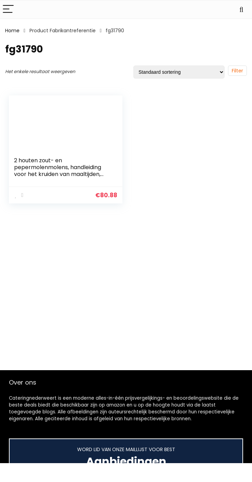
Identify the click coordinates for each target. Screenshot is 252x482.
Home (12, 30)
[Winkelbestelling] (179, 72)
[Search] (241, 9)
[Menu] (8, 9)
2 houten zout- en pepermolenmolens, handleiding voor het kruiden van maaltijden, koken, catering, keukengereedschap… (57, 174)
